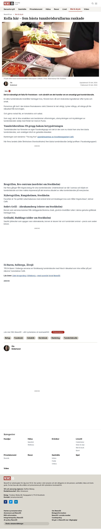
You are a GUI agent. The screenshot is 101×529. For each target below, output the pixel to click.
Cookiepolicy (57, 518)
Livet (65, 9)
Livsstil (79, 439)
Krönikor (55, 439)
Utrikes (54, 464)
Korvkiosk (43, 338)
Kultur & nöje (80, 445)
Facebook (18, 338)
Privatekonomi (36, 9)
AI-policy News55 (10, 520)
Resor (56, 9)
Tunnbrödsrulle (70, 338)
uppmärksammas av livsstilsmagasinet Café (55, 137)
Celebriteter (80, 442)
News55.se (8, 14)
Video (86, 9)
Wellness (31, 445)
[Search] (92, 3)
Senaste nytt (9, 9)
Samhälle (22, 9)
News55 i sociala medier (61, 515)
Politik (54, 461)
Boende (6, 458)
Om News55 (56, 511)
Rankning (56, 338)
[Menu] (96, 3)
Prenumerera (58, 332)
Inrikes (54, 458)
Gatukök (30, 338)
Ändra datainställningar (14, 524)
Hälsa (48, 9)
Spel (78, 455)
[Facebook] (5, 502)
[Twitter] (11, 502)
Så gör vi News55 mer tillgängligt (65, 520)
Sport (78, 450)
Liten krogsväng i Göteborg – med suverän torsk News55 (36, 276)
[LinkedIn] (16, 502)
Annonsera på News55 (12, 513)
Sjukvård (31, 442)
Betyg (7, 338)
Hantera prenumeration (13, 511)
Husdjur (7, 439)
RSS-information (10, 515)
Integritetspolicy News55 (13, 518)
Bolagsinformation (59, 513)
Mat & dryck (75, 9)
